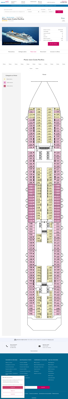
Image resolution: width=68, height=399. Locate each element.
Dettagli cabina (22, 51)
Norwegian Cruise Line (38, 366)
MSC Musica (50, 371)
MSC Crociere (37, 362)
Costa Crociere (37, 369)
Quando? (29, 9)
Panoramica (11, 51)
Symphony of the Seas (53, 366)
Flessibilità (43, 9)
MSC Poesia (50, 375)
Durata (49, 9)
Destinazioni (34, 1)
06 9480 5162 (63, 2)
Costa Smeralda (51, 377)
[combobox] (15, 11)
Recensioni (43, 51)
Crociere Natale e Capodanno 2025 (12, 374)
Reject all (13, 390)
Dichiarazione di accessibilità (45, 393)
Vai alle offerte (53, 43)
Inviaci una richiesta (47, 347)
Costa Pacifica (51, 373)
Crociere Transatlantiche (25, 377)
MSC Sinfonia (51, 379)
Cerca (59, 11)
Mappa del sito (55, 393)
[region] (13, 387)
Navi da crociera (40, 2)
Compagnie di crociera (10, 364)
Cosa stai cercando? (8, 9)
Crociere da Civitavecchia (25, 371)
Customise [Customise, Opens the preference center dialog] (13, 394)
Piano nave (33, 51)
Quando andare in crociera (11, 369)
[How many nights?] (51, 11)
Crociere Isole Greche (24, 366)
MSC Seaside (51, 364)
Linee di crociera (23, 2)
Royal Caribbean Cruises (39, 364)
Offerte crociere (9, 362)
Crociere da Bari (23, 369)
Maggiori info (51, 339)
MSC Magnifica (51, 362)
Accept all (13, 387)
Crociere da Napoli (24, 373)
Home (3, 17)
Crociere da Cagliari (24, 364)
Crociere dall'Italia (23, 362)
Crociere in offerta (13, 2)
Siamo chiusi (64, 1)
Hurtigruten (36, 371)
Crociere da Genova (24, 375)
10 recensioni (11, 20)
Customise (34, 397)
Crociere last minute (10, 366)
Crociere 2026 (9, 371)
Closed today (13, 346)
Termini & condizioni (33, 393)
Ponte (4, 64)
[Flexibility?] (44, 11)
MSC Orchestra (51, 369)
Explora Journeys (37, 373)
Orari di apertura (34, 350)
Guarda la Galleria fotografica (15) (12, 43)
